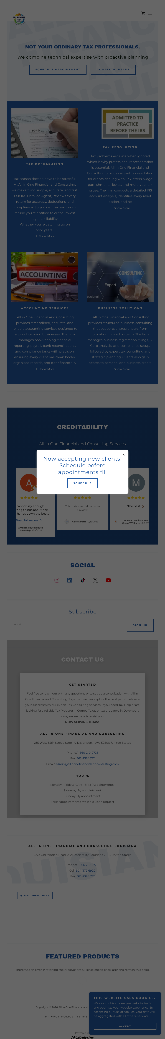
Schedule (82, 483)
